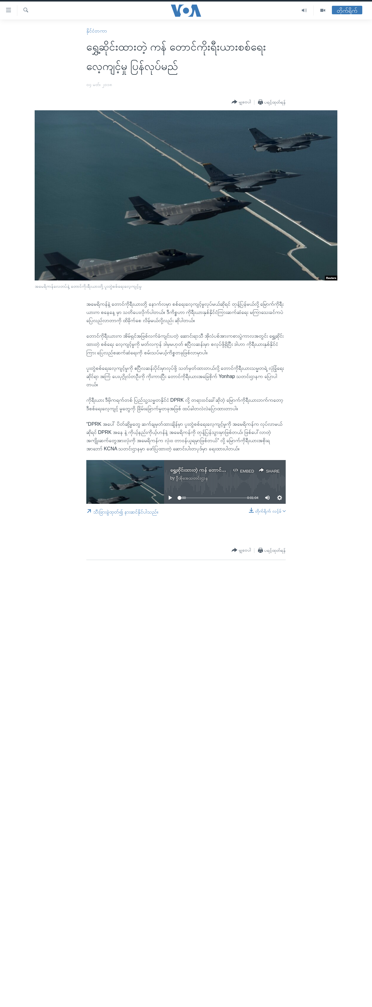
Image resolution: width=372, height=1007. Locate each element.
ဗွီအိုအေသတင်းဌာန (192, 478)
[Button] (241, 102)
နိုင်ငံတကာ (96, 30)
